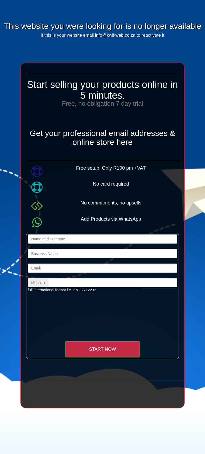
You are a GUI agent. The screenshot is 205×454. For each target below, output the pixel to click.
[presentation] (73, 308)
